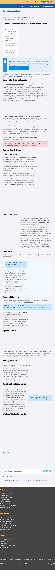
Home (4, 17)
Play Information (11, 36)
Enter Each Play (9, 33)
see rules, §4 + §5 (28, 312)
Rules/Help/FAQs (13, 17)
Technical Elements (12, 43)
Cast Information (11, 38)
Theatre (21, 17)
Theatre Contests (30, 17)
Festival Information (10, 50)
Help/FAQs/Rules (13, 11)
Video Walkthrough (10, 52)
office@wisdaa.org (10, 393)
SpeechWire (6, 470)
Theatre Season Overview (11, 498)
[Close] (24, 274)
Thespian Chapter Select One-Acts (38, 498)
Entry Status (9, 47)
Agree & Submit (11, 45)
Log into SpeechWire (11, 31)
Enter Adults (10, 40)
